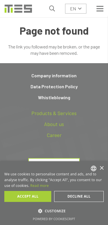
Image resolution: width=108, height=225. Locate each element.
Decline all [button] (78, 196)
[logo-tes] (18, 9)
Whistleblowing (54, 97)
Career (54, 135)
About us (54, 124)
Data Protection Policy (54, 86)
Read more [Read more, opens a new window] (39, 185)
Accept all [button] (28, 196)
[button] (52, 8)
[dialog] (54, 193)
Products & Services (54, 113)
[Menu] (100, 8)
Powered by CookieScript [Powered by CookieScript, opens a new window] (54, 219)
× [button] (101, 168)
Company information (54, 75)
